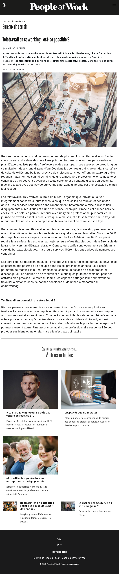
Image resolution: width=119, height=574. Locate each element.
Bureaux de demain (14, 26)
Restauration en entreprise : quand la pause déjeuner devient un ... (37, 506)
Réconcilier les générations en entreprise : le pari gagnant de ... (26, 480)
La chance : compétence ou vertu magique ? (95, 504)
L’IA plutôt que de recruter (81, 412)
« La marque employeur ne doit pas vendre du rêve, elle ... (28, 414)
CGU (57, 557)
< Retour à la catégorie (14, 21)
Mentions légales (43, 557)
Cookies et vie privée (74, 557)
